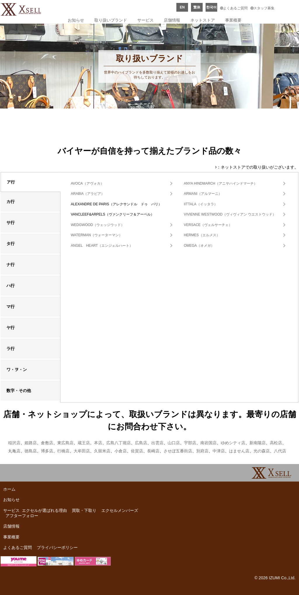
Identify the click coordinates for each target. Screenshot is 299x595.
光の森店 (261, 451)
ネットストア (202, 20)
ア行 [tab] (11, 182)
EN (182, 7)
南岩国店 (208, 442)
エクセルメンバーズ (119, 510)
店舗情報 (172, 20)
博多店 (47, 451)
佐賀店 (137, 451)
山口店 (174, 442)
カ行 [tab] (10, 201)
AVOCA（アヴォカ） (87, 183)
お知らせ (76, 20)
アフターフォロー (22, 515)
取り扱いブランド (110, 20)
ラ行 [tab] (10, 348)
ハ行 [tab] (10, 285)
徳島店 (31, 451)
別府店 (202, 451)
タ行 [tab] (10, 243)
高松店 (276, 442)
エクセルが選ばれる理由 (44, 510)
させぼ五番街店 (178, 451)
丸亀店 (14, 451)
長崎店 (153, 451)
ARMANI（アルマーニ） (203, 194)
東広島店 (65, 442)
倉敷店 (47, 442)
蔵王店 (84, 442)
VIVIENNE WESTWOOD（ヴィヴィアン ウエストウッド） (230, 214)
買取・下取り (84, 510)
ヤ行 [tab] (10, 327)
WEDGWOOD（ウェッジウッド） (97, 225)
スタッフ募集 (262, 8)
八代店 (280, 451)
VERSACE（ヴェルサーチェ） (208, 225)
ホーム (9, 489)
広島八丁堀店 (118, 442)
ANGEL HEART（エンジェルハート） (102, 246)
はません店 (239, 451)
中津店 (219, 451)
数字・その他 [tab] (18, 390)
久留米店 (102, 451)
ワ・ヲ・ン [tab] (16, 369)
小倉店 (120, 451)
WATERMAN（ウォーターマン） (96, 235)
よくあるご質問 (234, 8)
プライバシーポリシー (57, 547)
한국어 (211, 7)
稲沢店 (14, 442)
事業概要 (233, 20)
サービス (145, 20)
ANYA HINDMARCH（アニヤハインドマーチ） (220, 183)
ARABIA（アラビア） (88, 194)
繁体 (196, 7)
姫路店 (31, 442)
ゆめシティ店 (233, 442)
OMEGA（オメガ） (199, 246)
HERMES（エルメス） (202, 235)
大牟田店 (82, 451)
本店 (98, 442)
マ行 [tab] (10, 306)
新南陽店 (257, 442)
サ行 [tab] (10, 222)
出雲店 (157, 442)
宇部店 (190, 442)
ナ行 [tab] (10, 264)
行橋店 (63, 451)
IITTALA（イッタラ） (200, 204)
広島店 (141, 442)
